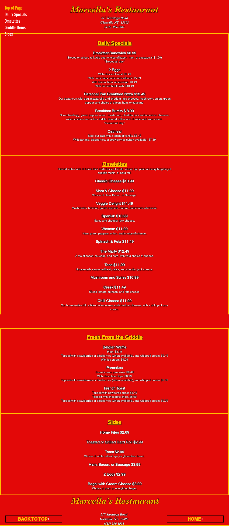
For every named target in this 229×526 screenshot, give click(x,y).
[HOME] (195, 519)
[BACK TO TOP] (33, 519)
